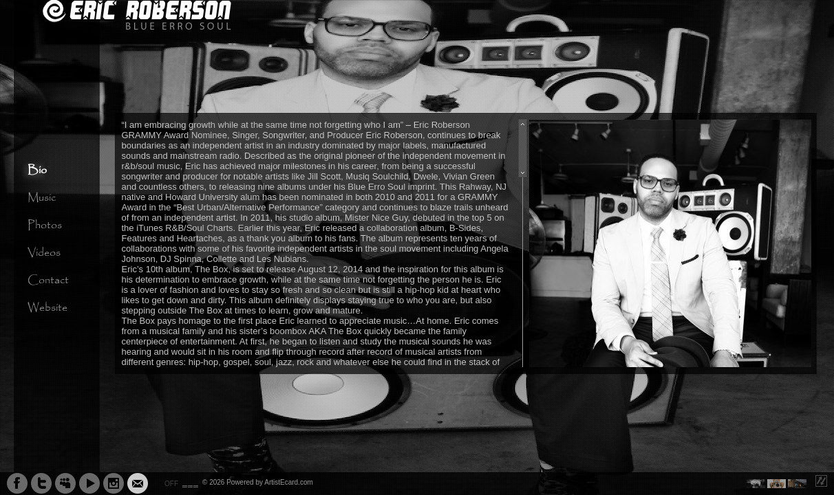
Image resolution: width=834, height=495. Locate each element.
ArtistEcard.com (288, 482)
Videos (44, 252)
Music (42, 197)
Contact (48, 280)
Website (47, 307)
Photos (45, 225)
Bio (37, 170)
